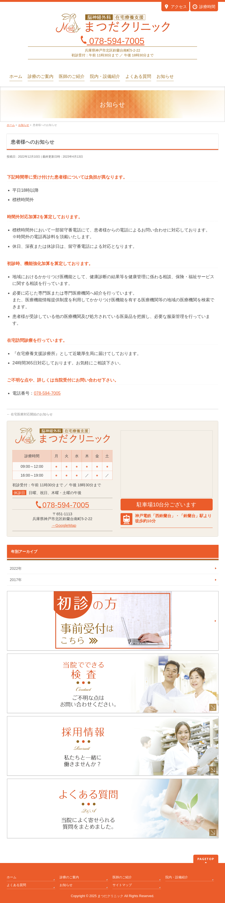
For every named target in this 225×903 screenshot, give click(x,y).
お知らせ (66, 885)
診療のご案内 (69, 877)
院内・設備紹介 (176, 877)
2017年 (16, 580)
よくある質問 (16, 885)
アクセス (175, 7)
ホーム (11, 877)
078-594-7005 (47, 393)
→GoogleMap (63, 525)
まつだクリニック (110, 896)
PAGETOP (205, 859)
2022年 (16, 568)
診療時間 (204, 7)
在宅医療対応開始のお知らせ (30, 414)
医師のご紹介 (122, 877)
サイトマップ (122, 885)
